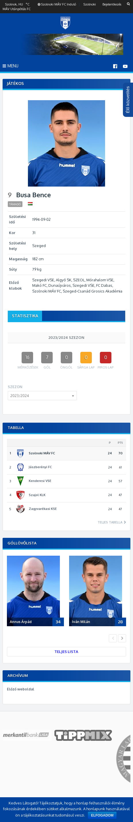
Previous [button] (113, 638)
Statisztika (25, 315)
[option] (36, 592)
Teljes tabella (110, 522)
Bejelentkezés (111, 4)
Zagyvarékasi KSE (43, 509)
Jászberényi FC (40, 467)
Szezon (15, 387)
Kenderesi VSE (40, 481)
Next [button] (122, 638)
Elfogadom (102, 815)
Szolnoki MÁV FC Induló (57, 4)
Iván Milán (81, 622)
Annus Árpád (21, 622)
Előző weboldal (20, 689)
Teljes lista (66, 651)
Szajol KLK (37, 495)
